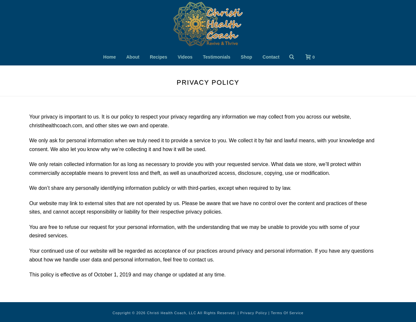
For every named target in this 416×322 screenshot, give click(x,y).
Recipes (158, 57)
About (132, 57)
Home (109, 57)
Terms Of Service (287, 313)
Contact (271, 57)
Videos (185, 57)
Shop (246, 57)
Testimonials (216, 57)
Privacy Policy (253, 313)
